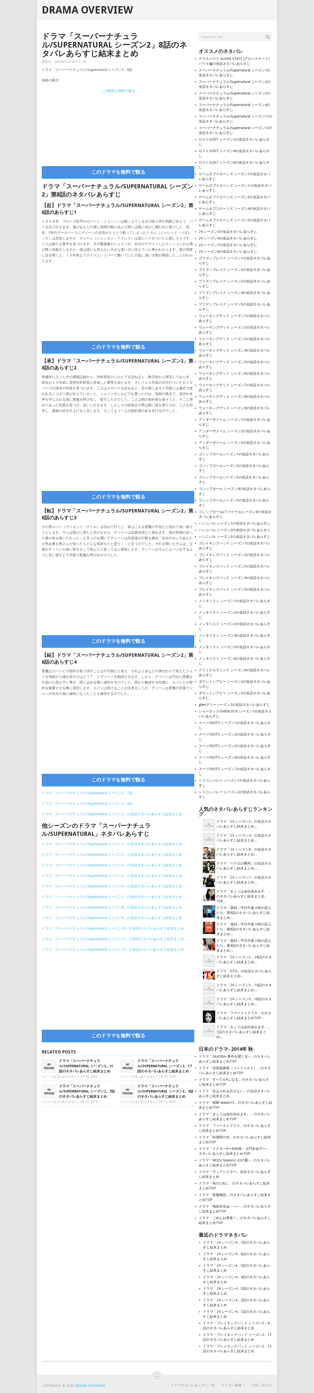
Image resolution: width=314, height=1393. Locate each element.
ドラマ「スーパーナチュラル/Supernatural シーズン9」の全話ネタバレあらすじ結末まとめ (112, 918)
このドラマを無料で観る (118, 172)
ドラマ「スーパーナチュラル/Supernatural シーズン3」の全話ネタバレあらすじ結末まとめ (112, 854)
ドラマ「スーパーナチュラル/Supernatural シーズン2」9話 (87, 803)
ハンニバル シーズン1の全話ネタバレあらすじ (234, 523)
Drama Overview (87, 10)
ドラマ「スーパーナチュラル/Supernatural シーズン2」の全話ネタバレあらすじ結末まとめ (112, 814)
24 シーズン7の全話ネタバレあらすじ (228, 245)
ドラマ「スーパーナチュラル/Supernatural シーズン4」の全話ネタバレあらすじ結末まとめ (112, 865)
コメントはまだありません (59, 1076)
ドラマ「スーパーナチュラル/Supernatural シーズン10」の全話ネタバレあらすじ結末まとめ (113, 928)
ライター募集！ (233, 1385)
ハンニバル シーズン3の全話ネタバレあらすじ (234, 537)
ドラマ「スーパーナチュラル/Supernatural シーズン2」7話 (87, 793)
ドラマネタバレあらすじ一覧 (192, 1385)
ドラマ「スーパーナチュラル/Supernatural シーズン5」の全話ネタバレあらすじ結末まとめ (112, 876)
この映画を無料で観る (118, 91)
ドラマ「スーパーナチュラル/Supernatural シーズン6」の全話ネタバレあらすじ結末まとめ (112, 886)
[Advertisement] (118, 128)
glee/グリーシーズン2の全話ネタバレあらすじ (234, 705)
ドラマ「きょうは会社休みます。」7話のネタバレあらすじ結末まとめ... (243, 1032)
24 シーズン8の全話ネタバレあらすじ (228, 251)
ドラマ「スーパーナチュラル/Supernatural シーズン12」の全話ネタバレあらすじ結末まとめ (113, 949)
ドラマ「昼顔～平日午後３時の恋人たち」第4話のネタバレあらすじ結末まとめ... (243, 945)
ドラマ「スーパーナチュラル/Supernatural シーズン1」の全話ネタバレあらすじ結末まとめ (112, 844)
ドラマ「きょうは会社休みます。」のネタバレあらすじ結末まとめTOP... (243, 896)
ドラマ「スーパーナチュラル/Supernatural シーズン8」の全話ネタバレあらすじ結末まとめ (112, 907)
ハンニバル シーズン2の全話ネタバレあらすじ (234, 530)
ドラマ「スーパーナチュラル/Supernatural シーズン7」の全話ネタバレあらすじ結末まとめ (112, 897)
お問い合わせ (261, 1385)
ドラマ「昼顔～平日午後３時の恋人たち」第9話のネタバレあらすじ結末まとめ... (243, 913)
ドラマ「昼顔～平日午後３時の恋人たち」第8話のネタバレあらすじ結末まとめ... (243, 929)
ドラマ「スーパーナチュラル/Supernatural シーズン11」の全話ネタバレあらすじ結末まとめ (113, 939)
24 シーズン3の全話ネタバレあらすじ (228, 232)
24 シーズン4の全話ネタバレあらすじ (228, 238)
